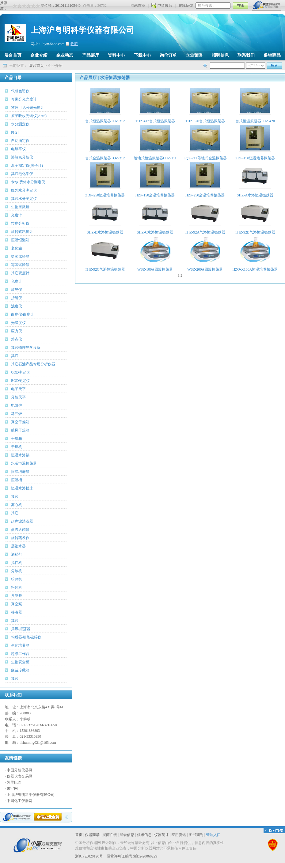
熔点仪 (16, 339)
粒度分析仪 (20, 223)
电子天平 (18, 389)
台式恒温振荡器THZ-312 (105, 121)
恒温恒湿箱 (20, 240)
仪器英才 (161, 835)
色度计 (16, 281)
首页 (78, 835)
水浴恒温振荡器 (24, 463)
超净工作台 (20, 654)
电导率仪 (18, 149)
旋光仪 (16, 289)
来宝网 (12, 788)
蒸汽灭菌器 (20, 529)
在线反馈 (185, 5)
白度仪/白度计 (22, 314)
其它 (14, 356)
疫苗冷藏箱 (20, 670)
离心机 (16, 505)
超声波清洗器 (22, 521)
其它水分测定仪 (24, 198)
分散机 (16, 571)
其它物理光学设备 (25, 347)
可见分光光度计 (24, 99)
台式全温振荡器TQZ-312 (105, 158)
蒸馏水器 (18, 546)
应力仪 (16, 331)
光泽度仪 (18, 323)
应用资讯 (178, 835)
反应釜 (16, 596)
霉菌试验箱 (20, 265)
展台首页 (36, 65)
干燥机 (16, 447)
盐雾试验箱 (20, 256)
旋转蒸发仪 (20, 538)
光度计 (16, 215)
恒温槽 (16, 480)
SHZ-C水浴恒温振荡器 (155, 232)
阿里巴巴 (14, 782)
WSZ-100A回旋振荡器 (155, 269)
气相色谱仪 (20, 91)
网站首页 (138, 5)
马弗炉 (16, 414)
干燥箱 (16, 438)
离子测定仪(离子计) (27, 165)
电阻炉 (16, 405)
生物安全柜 (20, 662)
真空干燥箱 (20, 422)
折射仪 (16, 298)
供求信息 (144, 835)
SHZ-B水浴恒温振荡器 (105, 232)
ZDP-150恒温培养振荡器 (255, 158)
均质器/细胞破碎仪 (26, 637)
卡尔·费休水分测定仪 (28, 182)
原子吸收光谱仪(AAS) (29, 116)
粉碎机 (16, 579)
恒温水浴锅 (20, 455)
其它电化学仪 (22, 174)
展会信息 (127, 835)
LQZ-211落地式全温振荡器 (205, 158)
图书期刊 (196, 835)
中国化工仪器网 (19, 801)
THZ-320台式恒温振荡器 (205, 121)
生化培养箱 (20, 645)
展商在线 (109, 835)
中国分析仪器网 (19, 770)
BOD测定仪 (20, 380)
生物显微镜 (20, 207)
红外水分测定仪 (24, 190)
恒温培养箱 (20, 472)
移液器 (16, 612)
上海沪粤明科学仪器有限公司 (31, 795)
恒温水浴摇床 (22, 488)
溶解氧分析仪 (22, 157)
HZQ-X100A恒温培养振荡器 (255, 269)
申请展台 (165, 5)
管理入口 (213, 835)
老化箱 (16, 248)
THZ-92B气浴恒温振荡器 (255, 232)
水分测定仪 (20, 124)
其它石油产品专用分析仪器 (33, 364)
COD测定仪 (20, 372)
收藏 (74, 44)
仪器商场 (92, 835)
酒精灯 (16, 554)
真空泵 (16, 604)
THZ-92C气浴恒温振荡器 (105, 269)
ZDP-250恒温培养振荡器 (105, 195)
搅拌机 (16, 563)
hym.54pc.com (53, 44)
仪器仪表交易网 (19, 776)
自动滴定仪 (20, 141)
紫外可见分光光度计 (27, 107)
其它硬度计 (20, 273)
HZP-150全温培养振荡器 (155, 195)
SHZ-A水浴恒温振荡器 (255, 195)
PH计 (15, 132)
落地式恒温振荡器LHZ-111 (155, 158)
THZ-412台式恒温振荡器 (155, 121)
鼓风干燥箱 (20, 430)
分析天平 (18, 397)
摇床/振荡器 (20, 629)
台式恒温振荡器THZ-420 (255, 121)
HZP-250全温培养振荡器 (205, 195)
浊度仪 (16, 306)
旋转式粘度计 (22, 232)
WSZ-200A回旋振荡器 (205, 269)
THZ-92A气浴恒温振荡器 (205, 232)
